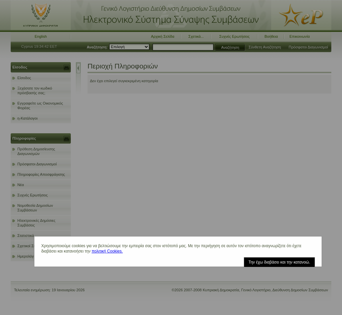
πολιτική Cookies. (107, 251)
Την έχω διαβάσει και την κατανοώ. (279, 262)
